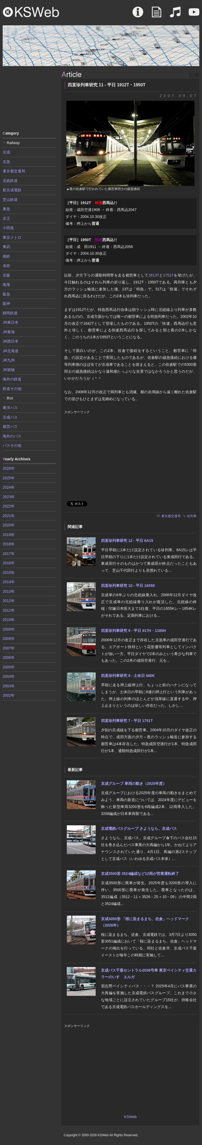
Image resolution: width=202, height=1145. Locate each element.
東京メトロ (12, 237)
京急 (6, 162)
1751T (168, 275)
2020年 (9, 525)
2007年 (9, 648)
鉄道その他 (12, 389)
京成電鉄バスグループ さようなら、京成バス (139, 828)
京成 (6, 152)
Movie (194, 15)
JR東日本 (10, 322)
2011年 (9, 610)
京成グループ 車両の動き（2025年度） (133, 783)
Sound (175, 15)
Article (156, 15)
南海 (6, 284)
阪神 (6, 303)
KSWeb (31, 12)
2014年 (9, 582)
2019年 (9, 535)
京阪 (6, 275)
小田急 (8, 228)
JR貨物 (9, 370)
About (138, 15)
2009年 (9, 629)
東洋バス (10, 407)
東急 (6, 209)
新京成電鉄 (12, 190)
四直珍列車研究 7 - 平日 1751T (127, 720)
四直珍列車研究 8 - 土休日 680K (128, 675)
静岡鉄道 (10, 313)
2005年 (9, 667)
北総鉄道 (10, 180)
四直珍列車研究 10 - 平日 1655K (128, 585)
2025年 (9, 478)
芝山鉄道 (10, 199)
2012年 (9, 601)
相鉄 (6, 256)
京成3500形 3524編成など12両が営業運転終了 (140, 873)
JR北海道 (10, 351)
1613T (154, 275)
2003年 (9, 686)
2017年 (9, 553)
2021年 (9, 516)
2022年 (9, 506)
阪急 (6, 294)
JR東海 (9, 332)
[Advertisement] (29, 98)
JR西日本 (10, 341)
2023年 (9, 497)
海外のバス (12, 436)
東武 (6, 247)
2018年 (9, 544)
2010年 (9, 620)
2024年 (9, 487)
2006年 (9, 657)
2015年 (9, 572)
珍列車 (192, 516)
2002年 (9, 695)
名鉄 (6, 265)
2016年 (9, 563)
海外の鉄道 (12, 379)
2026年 (9, 468)
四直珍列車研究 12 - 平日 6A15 (127, 540)
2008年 (9, 638)
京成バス (10, 417)
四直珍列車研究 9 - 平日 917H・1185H (133, 630)
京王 (6, 218)
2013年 (9, 591)
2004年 (9, 676)
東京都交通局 (171, 516)
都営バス (10, 426)
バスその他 (12, 445)
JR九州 (9, 360)
